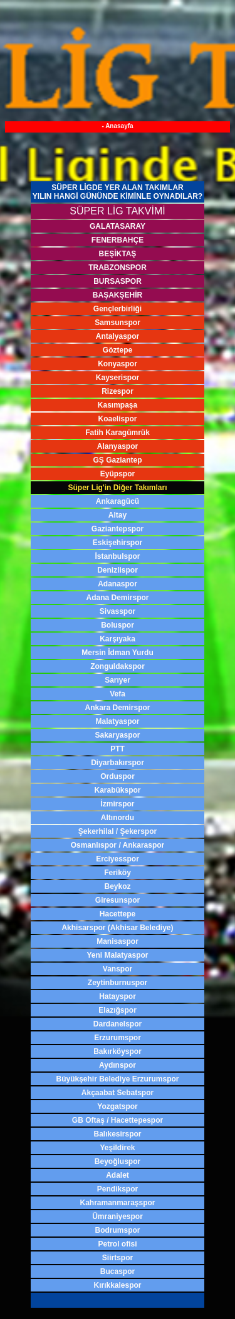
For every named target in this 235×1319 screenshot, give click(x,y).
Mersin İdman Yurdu (117, 652)
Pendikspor (117, 1189)
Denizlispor (117, 570)
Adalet (117, 1175)
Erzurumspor (117, 1037)
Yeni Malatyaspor (117, 955)
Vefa (117, 694)
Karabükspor (117, 790)
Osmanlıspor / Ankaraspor (118, 845)
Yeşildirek (117, 1147)
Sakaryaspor (117, 735)
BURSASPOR (117, 281)
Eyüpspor (117, 473)
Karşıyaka (117, 638)
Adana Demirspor (117, 597)
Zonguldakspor (117, 666)
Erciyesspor (117, 859)
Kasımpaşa (117, 405)
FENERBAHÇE (117, 240)
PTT (117, 749)
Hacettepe (117, 914)
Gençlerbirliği (117, 308)
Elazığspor (117, 1010)
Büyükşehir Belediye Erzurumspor (117, 1079)
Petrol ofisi (117, 1244)
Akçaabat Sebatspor (117, 1092)
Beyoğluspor (117, 1161)
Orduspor (117, 776)
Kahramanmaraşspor (117, 1202)
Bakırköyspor (117, 1051)
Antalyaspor (117, 336)
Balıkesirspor (117, 1134)
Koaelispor (117, 418)
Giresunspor (117, 900)
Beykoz (117, 886)
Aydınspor (117, 1065)
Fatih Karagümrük (117, 432)
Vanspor (117, 969)
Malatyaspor (117, 721)
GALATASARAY (117, 226)
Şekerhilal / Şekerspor (117, 831)
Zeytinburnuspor (117, 982)
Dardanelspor (117, 1024)
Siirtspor (117, 1257)
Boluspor (117, 625)
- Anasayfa (117, 126)
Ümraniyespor (117, 1216)
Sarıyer (117, 680)
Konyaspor (117, 363)
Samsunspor (117, 322)
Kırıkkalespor (117, 1285)
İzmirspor (117, 804)
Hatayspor (117, 996)
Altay (117, 515)
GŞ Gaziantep (117, 460)
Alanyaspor (117, 446)
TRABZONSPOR (117, 267)
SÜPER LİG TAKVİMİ (117, 211)
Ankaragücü (117, 501)
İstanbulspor (117, 556)
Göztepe (117, 350)
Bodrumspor (117, 1230)
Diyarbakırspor (117, 762)
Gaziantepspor (117, 528)
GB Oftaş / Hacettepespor (117, 1120)
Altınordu (117, 817)
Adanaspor (117, 583)
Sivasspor (117, 611)
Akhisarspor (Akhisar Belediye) (117, 927)
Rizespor (117, 391)
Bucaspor (117, 1271)
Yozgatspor (117, 1106)
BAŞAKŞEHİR (117, 295)
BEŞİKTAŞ (118, 253)
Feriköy (117, 872)
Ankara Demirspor (117, 707)
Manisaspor (117, 941)
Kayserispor (117, 377)
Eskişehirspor (117, 542)
